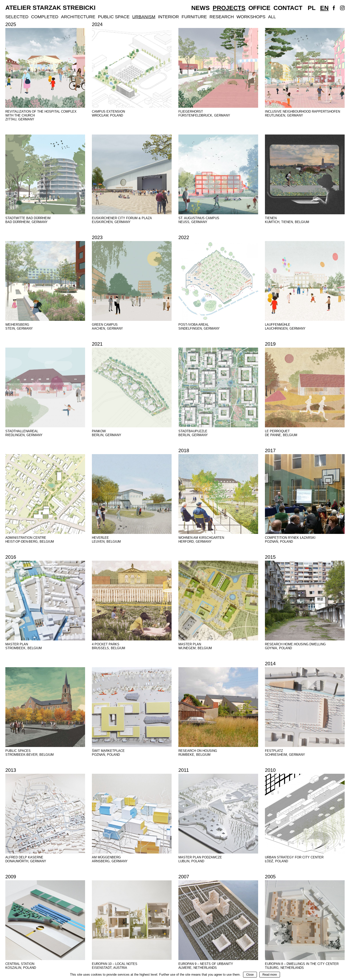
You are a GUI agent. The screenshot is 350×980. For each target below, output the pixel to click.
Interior (168, 16)
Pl (311, 8)
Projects (229, 8)
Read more (269, 974)
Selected (16, 16)
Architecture (78, 16)
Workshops (250, 16)
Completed (44, 16)
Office (259, 8)
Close (250, 974)
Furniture (194, 16)
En (324, 8)
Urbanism (143, 16)
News (200, 8)
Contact (287, 8)
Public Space (114, 16)
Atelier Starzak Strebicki (50, 7)
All (272, 16)
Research (222, 16)
